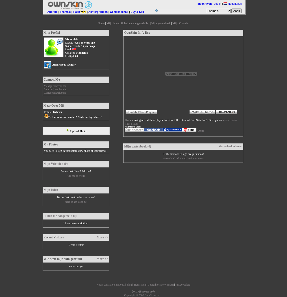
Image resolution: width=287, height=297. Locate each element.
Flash (79, 11)
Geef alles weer (195, 158)
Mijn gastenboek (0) (137, 146)
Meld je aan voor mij (55, 86)
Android (52, 11)
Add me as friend (76, 175)
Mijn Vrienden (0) (55, 163)
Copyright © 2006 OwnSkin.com (142, 295)
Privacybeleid (183, 284)
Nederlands (233, 3)
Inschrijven (205, 3)
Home (101, 23)
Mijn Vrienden (180, 23)
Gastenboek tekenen (55, 92)
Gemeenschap (119, 11)
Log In (217, 3)
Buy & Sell (137, 11)
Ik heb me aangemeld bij (135, 23)
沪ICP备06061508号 (143, 291)
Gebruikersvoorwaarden (161, 284)
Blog (129, 284)
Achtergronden (98, 11)
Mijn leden (113, 23)
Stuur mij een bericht (55, 89)
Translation (140, 284)
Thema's (65, 11)
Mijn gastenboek (161, 23)
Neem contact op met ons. (111, 284)
